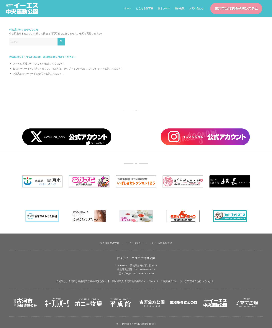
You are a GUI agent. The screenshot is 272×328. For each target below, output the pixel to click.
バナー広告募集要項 (161, 243)
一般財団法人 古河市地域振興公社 (127, 281)
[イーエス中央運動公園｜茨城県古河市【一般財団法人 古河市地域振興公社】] (23, 8)
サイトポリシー (134, 243)
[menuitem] (128, 8)
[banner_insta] (205, 137)
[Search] (37, 41)
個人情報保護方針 (109, 243)
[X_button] (66, 137)
